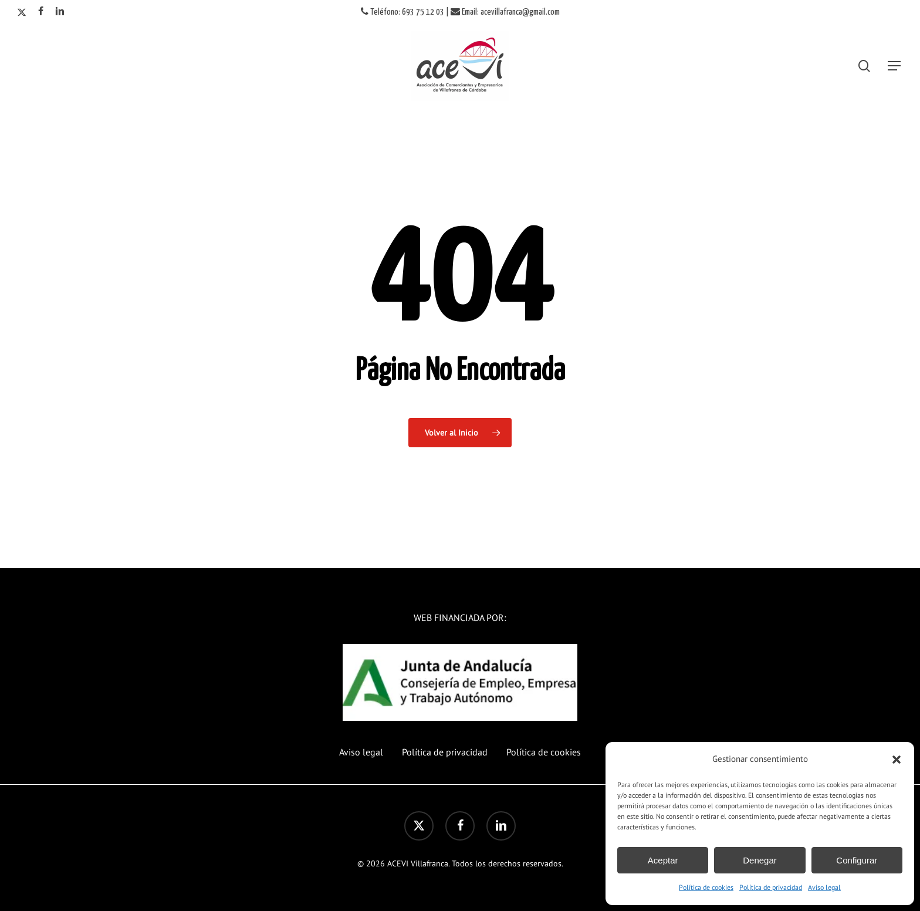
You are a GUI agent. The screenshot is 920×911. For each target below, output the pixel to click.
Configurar (856, 860)
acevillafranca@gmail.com (520, 12)
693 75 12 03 (423, 12)
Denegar (760, 860)
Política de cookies (706, 887)
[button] (896, 759)
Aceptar (663, 860)
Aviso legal (824, 887)
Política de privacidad (770, 887)
